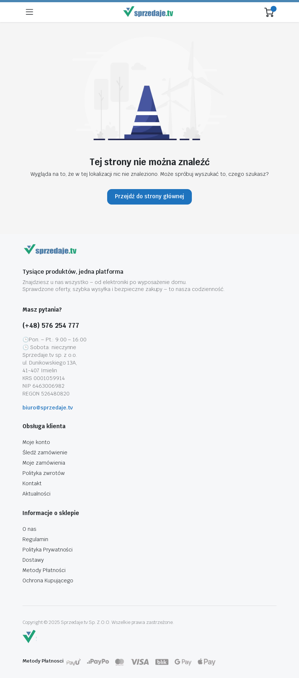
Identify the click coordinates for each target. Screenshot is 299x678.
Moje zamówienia (43, 462)
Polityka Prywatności (47, 549)
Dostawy (33, 560)
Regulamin (35, 539)
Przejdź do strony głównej (149, 196)
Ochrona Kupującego (47, 580)
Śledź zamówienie (44, 452)
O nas (29, 529)
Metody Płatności (44, 570)
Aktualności (36, 493)
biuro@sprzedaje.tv (47, 407)
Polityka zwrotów (43, 473)
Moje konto (36, 442)
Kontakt (32, 483)
